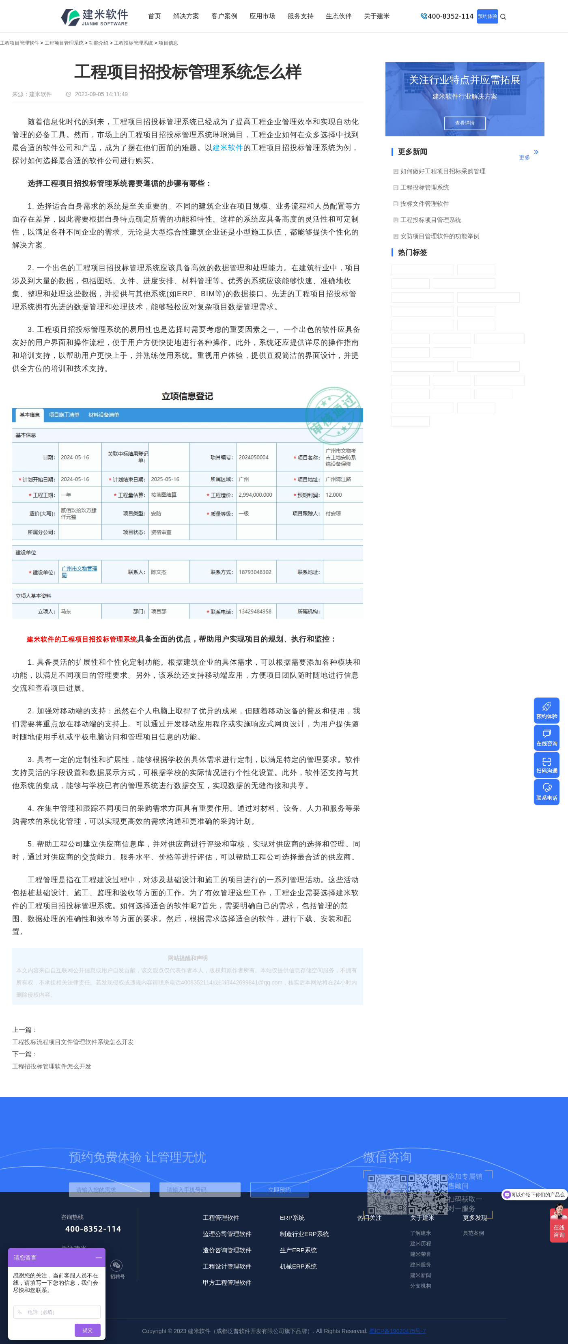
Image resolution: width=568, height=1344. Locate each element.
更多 (524, 157)
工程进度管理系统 (422, 366)
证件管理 (452, 352)
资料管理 (452, 338)
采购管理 (476, 407)
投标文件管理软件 (424, 203)
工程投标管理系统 (133, 43)
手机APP (493, 393)
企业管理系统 (499, 380)
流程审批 (410, 421)
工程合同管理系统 (464, 283)
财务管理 (452, 393)
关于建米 (377, 16)
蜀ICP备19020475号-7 (397, 1331)
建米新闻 (420, 1275)
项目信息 (168, 43)
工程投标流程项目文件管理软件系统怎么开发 (73, 1041)
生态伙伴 (339, 16)
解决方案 (186, 16)
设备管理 (410, 352)
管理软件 (410, 393)
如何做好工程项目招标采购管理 (443, 171)
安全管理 (410, 338)
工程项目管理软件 (19, 43)
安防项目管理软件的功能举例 (440, 236)
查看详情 (465, 123)
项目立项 (410, 283)
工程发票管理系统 (488, 366)
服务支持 (301, 16)
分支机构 (420, 1286)
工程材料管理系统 (422, 297)
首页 (154, 16)
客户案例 (224, 16)
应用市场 (262, 16)
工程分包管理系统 (488, 297)
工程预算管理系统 (422, 407)
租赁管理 (476, 311)
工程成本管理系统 (422, 324)
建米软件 (228, 148)
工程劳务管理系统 (422, 311)
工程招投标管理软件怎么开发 (51, 1066)
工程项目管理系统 (64, 43)
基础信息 (452, 380)
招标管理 (476, 269)
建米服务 (420, 1265)
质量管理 (476, 324)
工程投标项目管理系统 (430, 219)
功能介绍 (98, 43)
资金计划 (410, 380)
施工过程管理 (499, 338)
